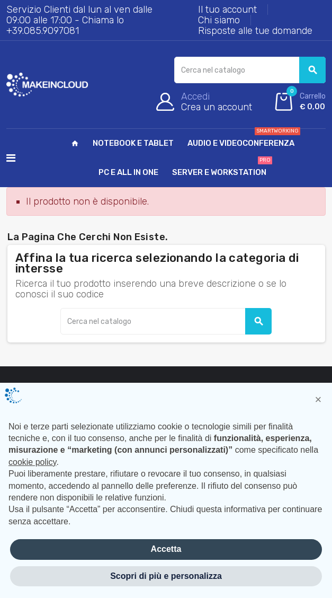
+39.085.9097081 (42, 31)
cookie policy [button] (32, 462)
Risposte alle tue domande (255, 31)
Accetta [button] (166, 548)
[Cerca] (250, 70)
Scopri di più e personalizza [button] (166, 576)
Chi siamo (219, 20)
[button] (318, 399)
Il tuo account (227, 9)
